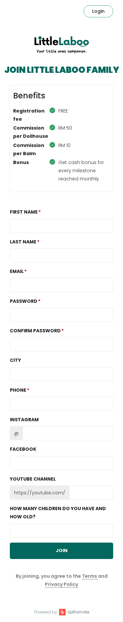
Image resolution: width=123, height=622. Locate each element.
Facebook (23, 449)
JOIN (62, 550)
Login (98, 11)
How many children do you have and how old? (58, 512)
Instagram (24, 419)
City (15, 360)
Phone (18, 390)
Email (17, 271)
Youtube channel (33, 479)
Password (23, 301)
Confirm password (35, 330)
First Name (24, 212)
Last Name (23, 241)
